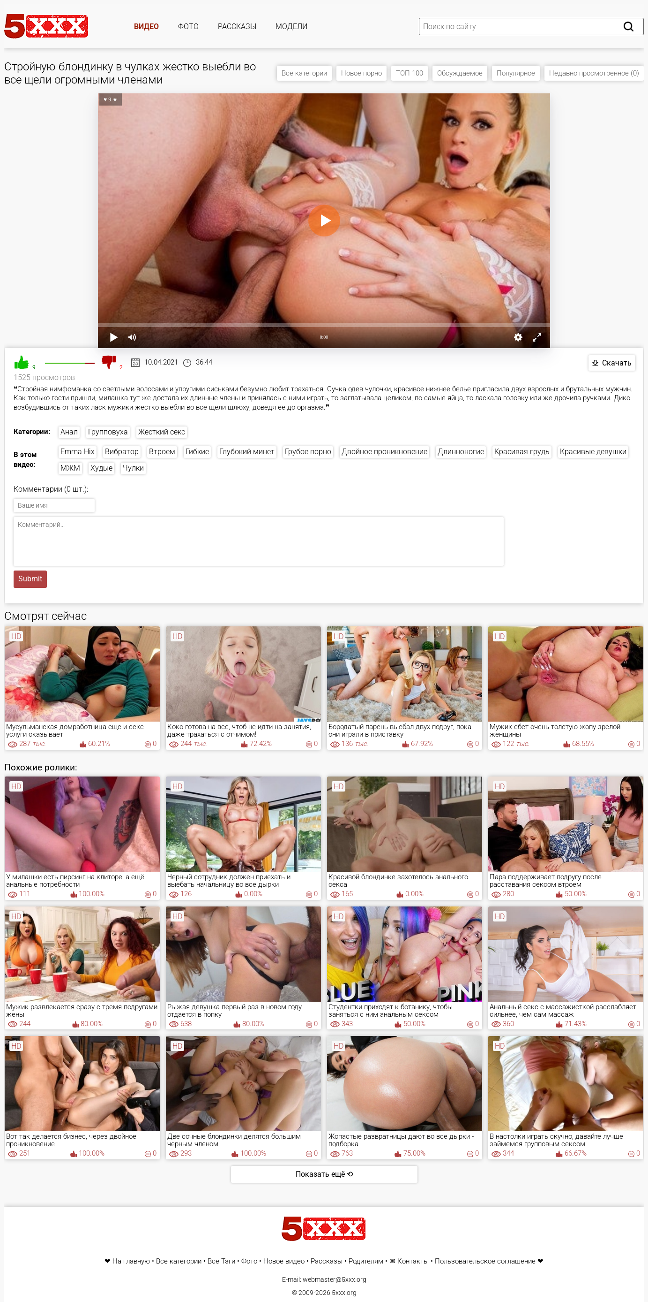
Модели (291, 26)
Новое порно (361, 73)
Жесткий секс (161, 431)
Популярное (516, 73)
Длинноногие (461, 451)
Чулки (133, 468)
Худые (101, 468)
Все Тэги (221, 1261)
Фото (188, 26)
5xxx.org (344, 1292)
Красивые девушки (593, 451)
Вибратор (122, 451)
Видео (146, 26)
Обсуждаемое (460, 73)
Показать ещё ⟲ (324, 1174)
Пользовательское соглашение (485, 1261)
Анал (69, 431)
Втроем (162, 451)
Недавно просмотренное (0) (594, 73)
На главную (131, 1261)
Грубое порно (308, 451)
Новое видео (284, 1261)
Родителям (366, 1261)
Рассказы (237, 26)
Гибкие (197, 451)
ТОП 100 (409, 73)
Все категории (304, 73)
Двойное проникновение (384, 451)
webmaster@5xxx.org (334, 1279)
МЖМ (70, 468)
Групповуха (108, 431)
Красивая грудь (522, 451)
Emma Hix (77, 451)
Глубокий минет (247, 451)
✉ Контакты (409, 1261)
